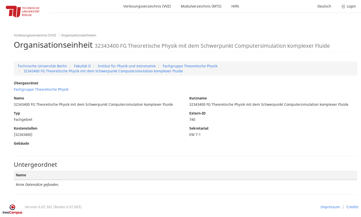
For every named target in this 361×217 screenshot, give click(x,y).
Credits (352, 206)
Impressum (330, 206)
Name (19, 98)
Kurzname (198, 98)
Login (348, 6)
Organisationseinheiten (78, 35)
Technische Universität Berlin (42, 66)
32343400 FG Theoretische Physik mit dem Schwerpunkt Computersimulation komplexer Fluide (103, 71)
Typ (17, 113)
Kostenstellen (25, 128)
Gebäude (21, 143)
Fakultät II (82, 66)
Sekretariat (199, 128)
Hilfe (235, 6)
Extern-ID (197, 113)
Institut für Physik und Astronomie (126, 66)
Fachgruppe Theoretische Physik (189, 66)
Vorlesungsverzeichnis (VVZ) (147, 6)
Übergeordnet (26, 83)
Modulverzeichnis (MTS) (201, 6)
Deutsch (324, 6)
